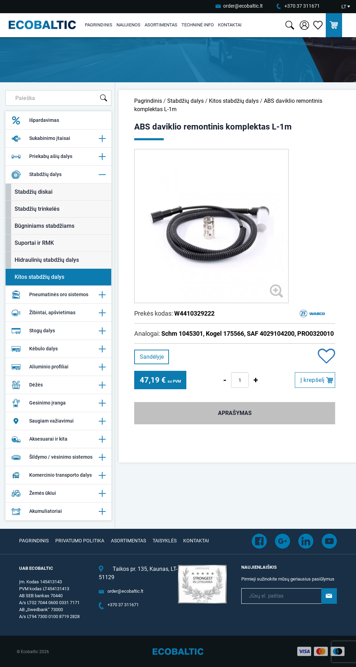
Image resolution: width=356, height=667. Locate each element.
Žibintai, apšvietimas (58, 313)
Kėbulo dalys (58, 349)
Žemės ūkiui (58, 493)
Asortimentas (161, 24)
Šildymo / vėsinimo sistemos (58, 457)
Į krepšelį (312, 379)
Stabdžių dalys (58, 174)
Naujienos (128, 24)
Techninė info (197, 24)
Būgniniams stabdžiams (44, 226)
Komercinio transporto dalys (58, 475)
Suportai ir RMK (34, 243)
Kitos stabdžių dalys (39, 277)
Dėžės (58, 385)
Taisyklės (165, 540)
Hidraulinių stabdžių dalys (47, 260)
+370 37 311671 (302, 6)
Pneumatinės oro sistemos (58, 295)
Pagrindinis (98, 24)
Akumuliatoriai (58, 511)
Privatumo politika (79, 540)
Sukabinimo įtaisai (58, 138)
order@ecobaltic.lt (243, 6)
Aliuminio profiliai (58, 367)
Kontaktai (230, 24)
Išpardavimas (35, 120)
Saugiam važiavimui (58, 421)
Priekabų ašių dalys (58, 156)
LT (343, 6)
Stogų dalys (58, 331)
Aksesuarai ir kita (58, 439)
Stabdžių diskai (33, 192)
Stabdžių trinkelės (37, 209)
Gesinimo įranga (58, 403)
